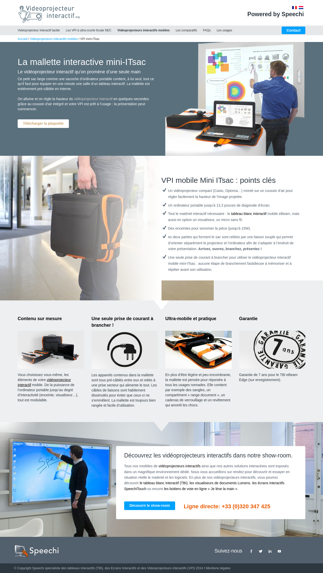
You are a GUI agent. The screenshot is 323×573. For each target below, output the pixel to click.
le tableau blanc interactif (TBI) (163, 483)
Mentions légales (218, 568)
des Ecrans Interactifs (120, 568)
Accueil (23, 39)
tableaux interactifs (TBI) (85, 568)
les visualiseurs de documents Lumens (220, 483)
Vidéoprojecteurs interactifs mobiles (143, 30)
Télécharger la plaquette (43, 123)
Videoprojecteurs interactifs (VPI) (171, 568)
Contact (293, 30)
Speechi (38, 568)
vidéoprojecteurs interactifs (179, 466)
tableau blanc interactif (248, 214)
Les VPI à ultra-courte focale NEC (88, 30)
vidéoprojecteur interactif (93, 99)
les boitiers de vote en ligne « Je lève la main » (200, 489)
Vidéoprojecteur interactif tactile (39, 30)
